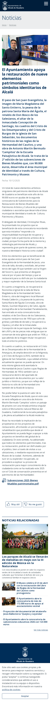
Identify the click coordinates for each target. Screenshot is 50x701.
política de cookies (11, 689)
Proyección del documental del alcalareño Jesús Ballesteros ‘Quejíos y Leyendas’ (24, 612)
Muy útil (12, 504)
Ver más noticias (41, 630)
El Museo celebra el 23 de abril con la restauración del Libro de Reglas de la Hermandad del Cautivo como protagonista (32, 588)
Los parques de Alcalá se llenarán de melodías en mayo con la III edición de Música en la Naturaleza (25, 561)
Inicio (4, 25)
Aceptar (25, 696)
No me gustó (33, 504)
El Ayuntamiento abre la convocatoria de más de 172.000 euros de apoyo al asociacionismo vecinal (30, 602)
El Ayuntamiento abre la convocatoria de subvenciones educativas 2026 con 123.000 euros (25, 622)
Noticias (12, 25)
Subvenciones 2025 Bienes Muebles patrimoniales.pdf (23, 482)
